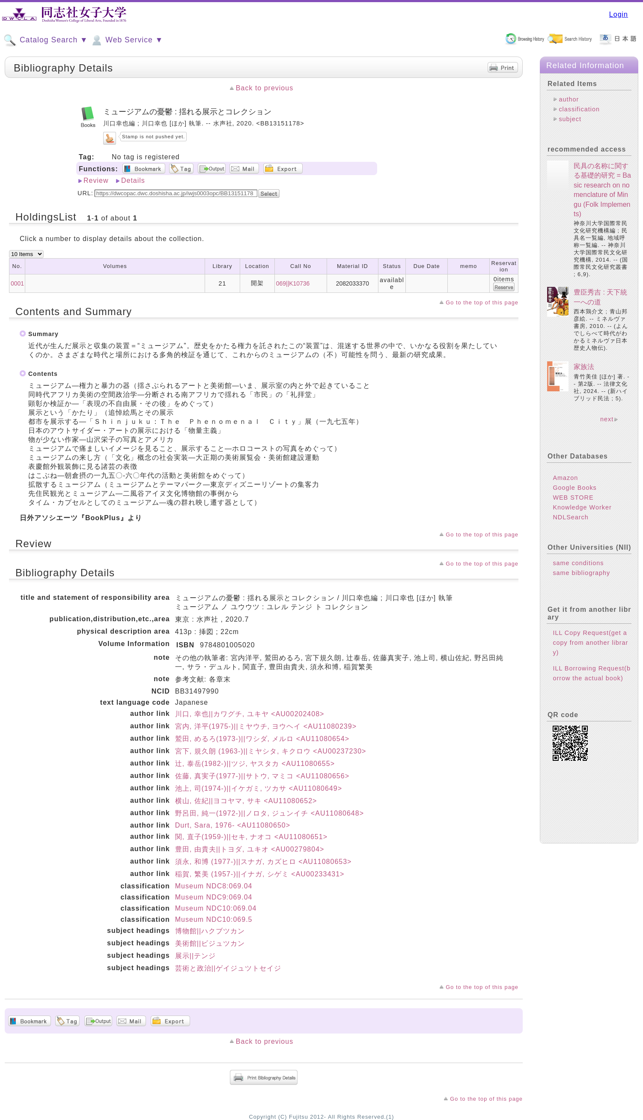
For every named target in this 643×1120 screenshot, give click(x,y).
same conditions (578, 563)
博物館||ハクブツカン (210, 931)
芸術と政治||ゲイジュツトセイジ (228, 968)
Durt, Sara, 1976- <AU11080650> (232, 825)
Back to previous (264, 88)
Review (95, 180)
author (569, 99)
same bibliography (581, 572)
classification (579, 109)
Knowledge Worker (582, 507)
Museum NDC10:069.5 (214, 919)
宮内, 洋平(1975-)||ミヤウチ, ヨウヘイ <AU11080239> (266, 726)
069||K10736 (293, 283)
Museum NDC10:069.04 (216, 908)
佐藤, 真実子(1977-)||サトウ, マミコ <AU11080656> (262, 776)
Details (133, 180)
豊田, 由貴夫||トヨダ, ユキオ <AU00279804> (249, 849)
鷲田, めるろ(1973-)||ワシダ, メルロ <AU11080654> (262, 738)
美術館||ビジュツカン (210, 943)
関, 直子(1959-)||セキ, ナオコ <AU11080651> (251, 836)
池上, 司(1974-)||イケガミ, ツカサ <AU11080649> (258, 788)
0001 (17, 283)
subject (570, 119)
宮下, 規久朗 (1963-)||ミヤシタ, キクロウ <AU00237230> (270, 751)
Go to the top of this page (482, 302)
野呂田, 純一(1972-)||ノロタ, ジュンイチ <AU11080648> (269, 813)
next (606, 419)
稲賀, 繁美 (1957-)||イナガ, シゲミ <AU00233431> (260, 874)
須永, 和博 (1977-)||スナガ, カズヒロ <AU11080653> (263, 861)
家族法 (584, 366)
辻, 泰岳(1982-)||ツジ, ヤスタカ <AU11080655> (255, 763)
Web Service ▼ (126, 40)
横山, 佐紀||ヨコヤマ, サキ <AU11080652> (246, 800)
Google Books (574, 487)
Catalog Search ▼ (45, 40)
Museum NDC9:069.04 (214, 897)
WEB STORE (573, 497)
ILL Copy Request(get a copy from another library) (590, 642)
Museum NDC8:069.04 (214, 886)
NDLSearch (570, 517)
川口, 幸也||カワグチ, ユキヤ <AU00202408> (249, 714)
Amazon (565, 477)
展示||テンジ (195, 955)
